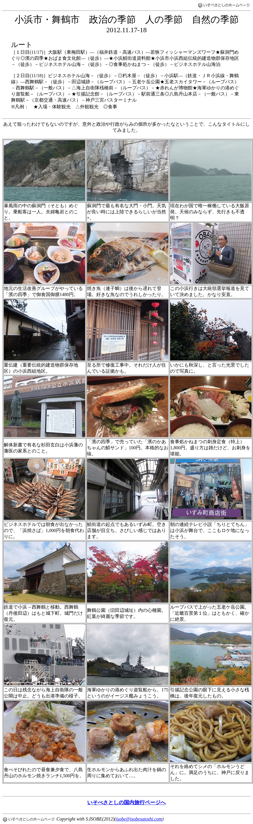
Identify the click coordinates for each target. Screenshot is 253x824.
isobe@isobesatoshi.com (139, 818)
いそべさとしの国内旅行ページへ (126, 802)
